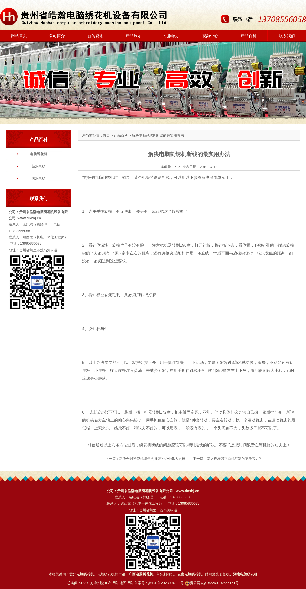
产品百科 (248, 36)
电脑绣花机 (38, 154)
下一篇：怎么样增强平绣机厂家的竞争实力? (227, 459)
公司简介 (57, 36)
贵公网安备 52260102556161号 (214, 583)
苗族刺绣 (39, 166)
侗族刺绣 (39, 178)
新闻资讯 (95, 36)
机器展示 (172, 36)
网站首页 (19, 36)
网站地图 (119, 583)
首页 (106, 135)
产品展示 (134, 36)
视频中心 (210, 36)
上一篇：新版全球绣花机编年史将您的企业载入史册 (145, 459)
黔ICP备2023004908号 (166, 583)
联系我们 (287, 36)
